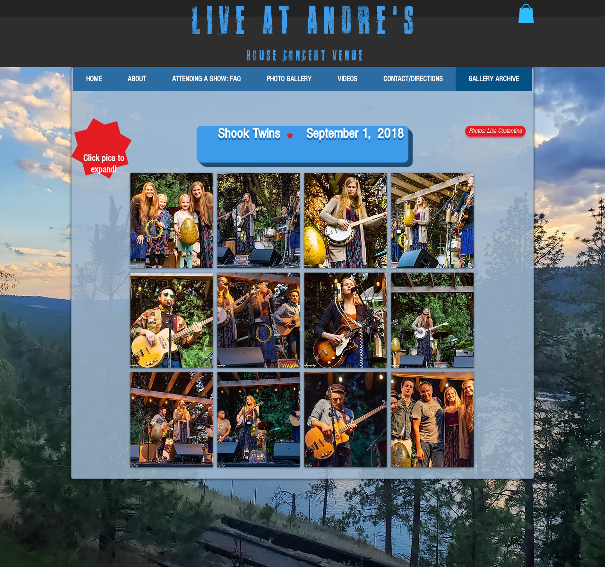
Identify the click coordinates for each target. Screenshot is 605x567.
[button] (526, 13)
